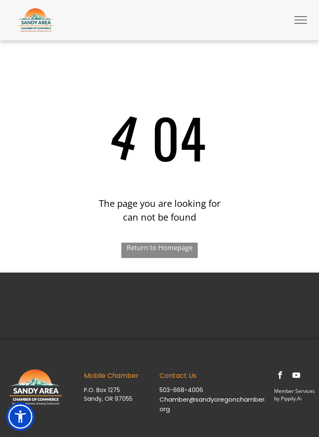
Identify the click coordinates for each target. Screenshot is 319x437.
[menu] (301, 20)
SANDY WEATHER (159, 304)
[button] (20, 417)
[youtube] (296, 376)
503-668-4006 (181, 390)
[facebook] (280, 376)
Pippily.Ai (291, 398)
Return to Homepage (160, 247)
